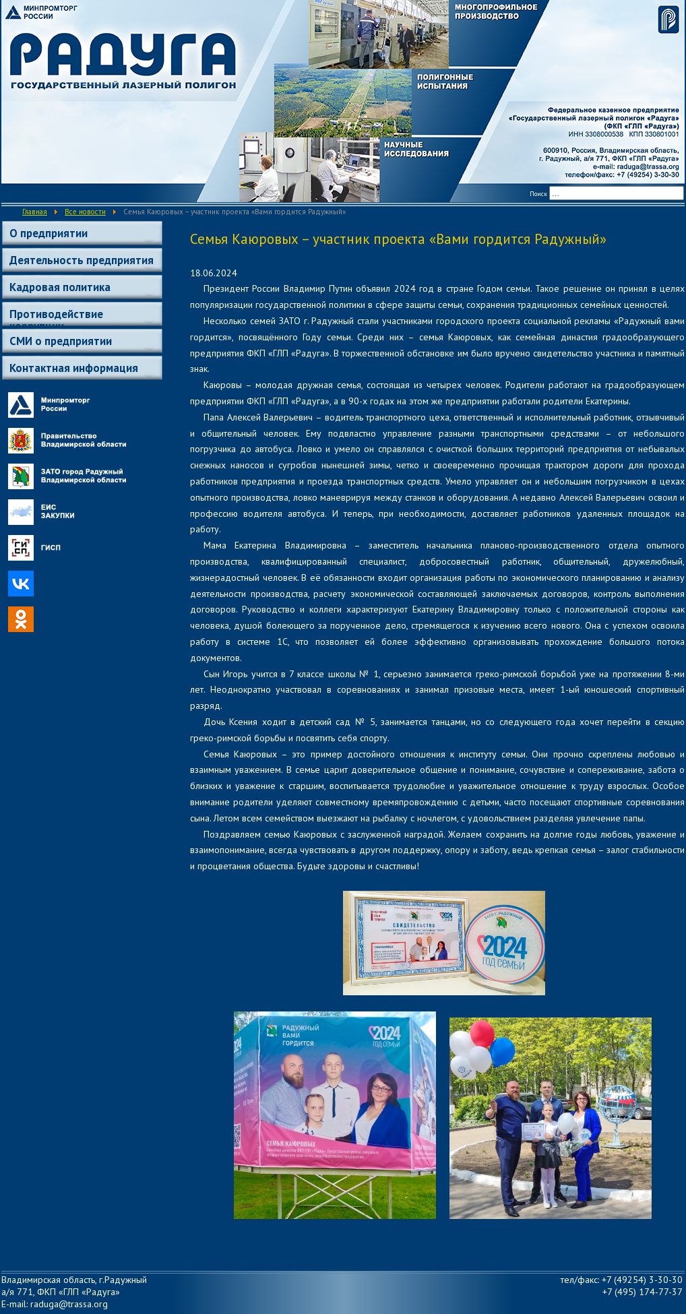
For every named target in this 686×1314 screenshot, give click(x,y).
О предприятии (48, 233)
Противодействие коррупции (56, 316)
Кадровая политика (60, 287)
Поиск (538, 193)
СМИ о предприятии (60, 341)
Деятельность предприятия (81, 260)
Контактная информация (73, 368)
